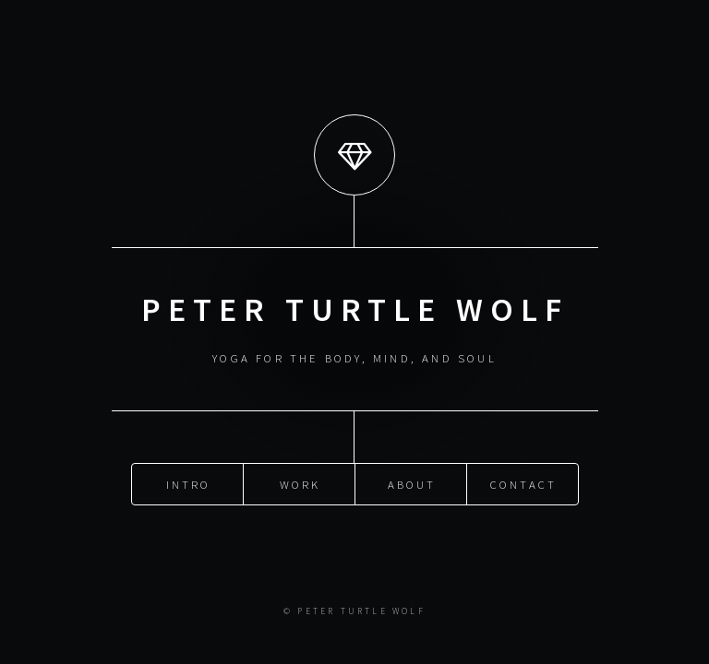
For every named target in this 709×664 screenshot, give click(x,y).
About (412, 483)
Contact (523, 483)
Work (300, 483)
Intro (188, 483)
